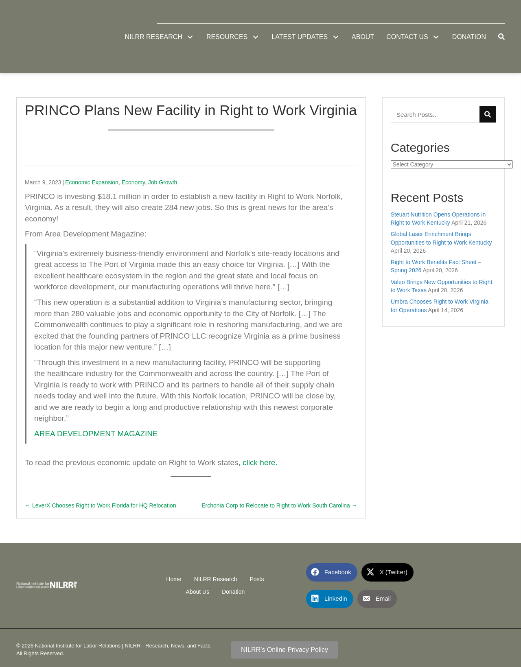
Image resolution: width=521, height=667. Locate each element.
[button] (190, 37)
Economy (133, 182)
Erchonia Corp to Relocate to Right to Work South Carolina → (279, 505)
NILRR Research (215, 579)
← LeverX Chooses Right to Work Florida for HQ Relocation (100, 505)
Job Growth (162, 182)
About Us (198, 591)
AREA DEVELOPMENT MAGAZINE (96, 433)
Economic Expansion (91, 182)
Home (173, 579)
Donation (233, 591)
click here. (260, 462)
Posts (257, 579)
